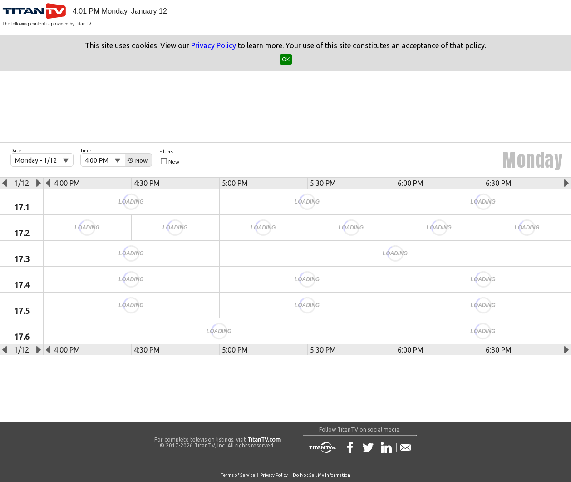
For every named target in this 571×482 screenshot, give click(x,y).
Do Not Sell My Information (321, 474)
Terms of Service (238, 474)
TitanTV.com (263, 439)
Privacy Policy (213, 45)
